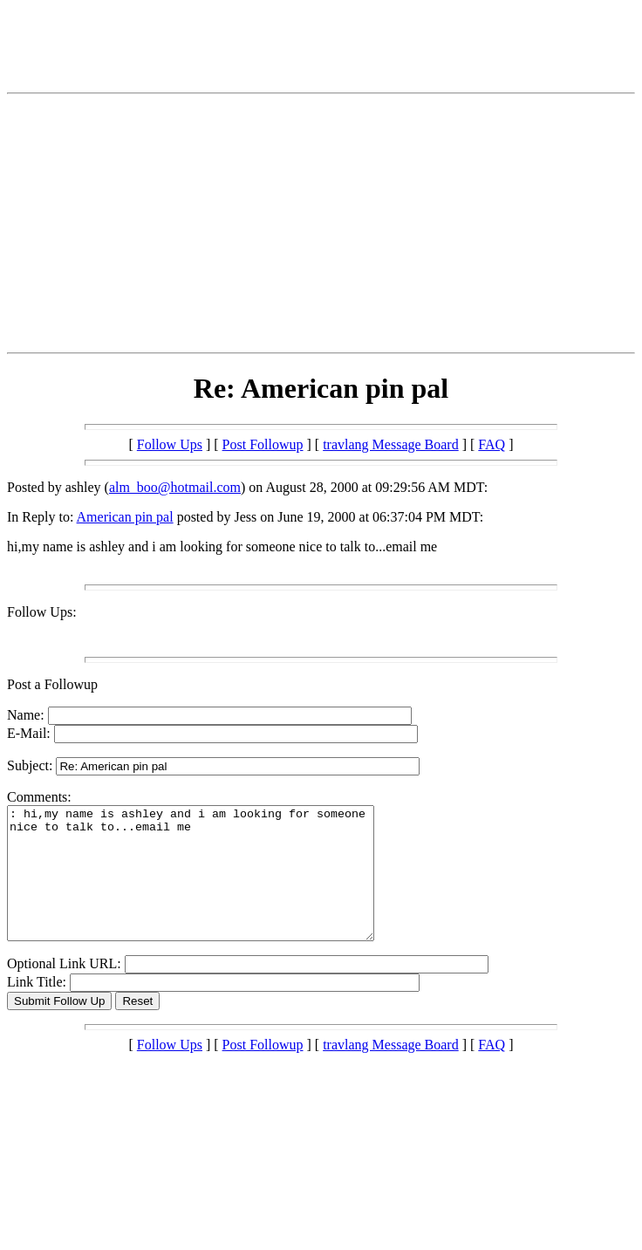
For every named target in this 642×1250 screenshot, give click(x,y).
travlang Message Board (391, 444)
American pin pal (125, 516)
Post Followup (263, 444)
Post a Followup (52, 684)
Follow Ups (169, 444)
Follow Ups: (42, 612)
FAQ (491, 444)
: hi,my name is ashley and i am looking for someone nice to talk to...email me (212, 886)
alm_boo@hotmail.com (175, 487)
